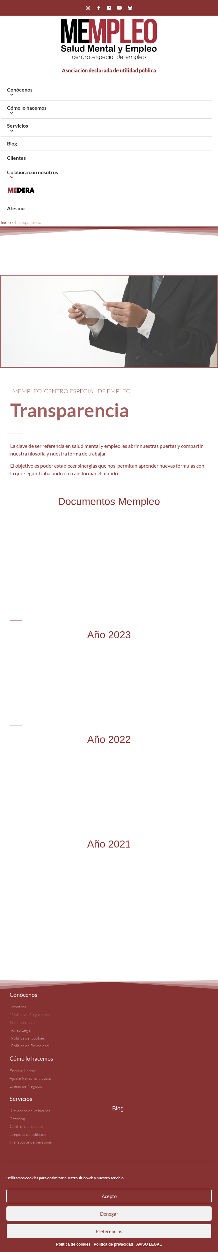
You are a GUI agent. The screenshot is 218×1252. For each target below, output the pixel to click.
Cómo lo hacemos (106, 111)
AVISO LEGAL (149, 1244)
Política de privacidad (113, 1244)
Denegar (109, 1214)
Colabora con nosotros (106, 175)
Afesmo (16, 208)
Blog (12, 143)
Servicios (106, 129)
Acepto (109, 1196)
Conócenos (106, 93)
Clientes (16, 158)
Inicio (6, 222)
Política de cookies (73, 1244)
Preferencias (109, 1231)
